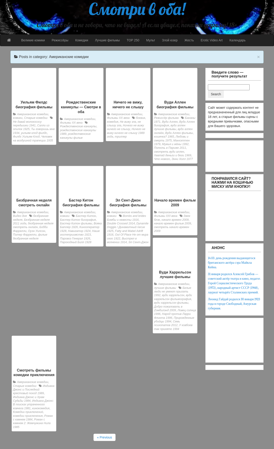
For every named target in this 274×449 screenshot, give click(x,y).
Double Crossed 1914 (121, 223)
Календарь (238, 40)
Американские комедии (32, 114)
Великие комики (33, 40)
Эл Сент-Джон (138, 242)
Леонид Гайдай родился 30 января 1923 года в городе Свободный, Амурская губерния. (234, 303)
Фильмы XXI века (165, 216)
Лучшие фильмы (107, 40)
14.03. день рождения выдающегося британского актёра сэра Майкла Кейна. (231, 262)
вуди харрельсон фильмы (171, 302)
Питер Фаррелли (24, 234)
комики (18, 118)
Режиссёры (60, 40)
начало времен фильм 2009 (172, 223)
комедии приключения (28, 415)
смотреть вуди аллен (169, 151)
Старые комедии (36, 118)
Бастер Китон (86, 216)
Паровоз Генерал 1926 (75, 238)
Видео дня (20, 216)
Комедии (81, 40)
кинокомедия (40, 408)
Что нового (162, 159)
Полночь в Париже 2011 (170, 147)
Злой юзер (170, 40)
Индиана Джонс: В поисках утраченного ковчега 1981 (33, 404)
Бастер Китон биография (78, 219)
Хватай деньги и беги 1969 (172, 155)
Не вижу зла (128, 121)
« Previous (104, 437)
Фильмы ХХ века (71, 122)
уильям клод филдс (34, 133)
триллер (121, 136)
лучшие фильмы (165, 288)
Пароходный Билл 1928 (75, 242)
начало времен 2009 (175, 219)
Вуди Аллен (170, 121)
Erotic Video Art (211, 40)
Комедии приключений (28, 412)
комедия (112, 121)
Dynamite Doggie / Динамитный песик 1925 (128, 227)
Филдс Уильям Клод (26, 136)
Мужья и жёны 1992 (175, 144)
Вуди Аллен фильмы (179, 133)
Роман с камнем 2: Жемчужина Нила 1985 (32, 423)
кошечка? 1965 (164, 136)
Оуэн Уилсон (36, 231)
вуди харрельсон (173, 295)
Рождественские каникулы (78, 126)
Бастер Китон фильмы (76, 223)
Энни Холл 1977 (182, 159)
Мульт (150, 40)
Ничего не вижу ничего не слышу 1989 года (126, 133)
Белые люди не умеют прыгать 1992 (172, 291)
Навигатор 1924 (79, 231)
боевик (140, 118)
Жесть (189, 40)
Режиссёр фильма (166, 118)
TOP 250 (133, 40)
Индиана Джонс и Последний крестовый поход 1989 (33, 389)
